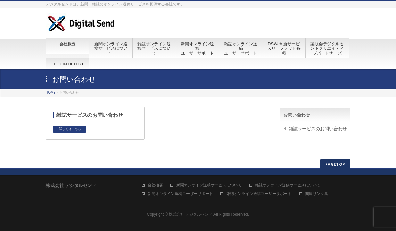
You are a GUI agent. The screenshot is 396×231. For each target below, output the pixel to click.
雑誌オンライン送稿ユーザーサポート (259, 194)
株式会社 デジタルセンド (190, 214)
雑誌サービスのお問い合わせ (89, 115)
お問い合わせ (296, 114)
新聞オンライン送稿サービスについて (209, 185)
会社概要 (155, 185)
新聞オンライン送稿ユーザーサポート (180, 194)
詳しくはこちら (70, 129)
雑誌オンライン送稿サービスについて (287, 185)
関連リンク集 (316, 194)
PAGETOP (335, 164)
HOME (50, 92)
